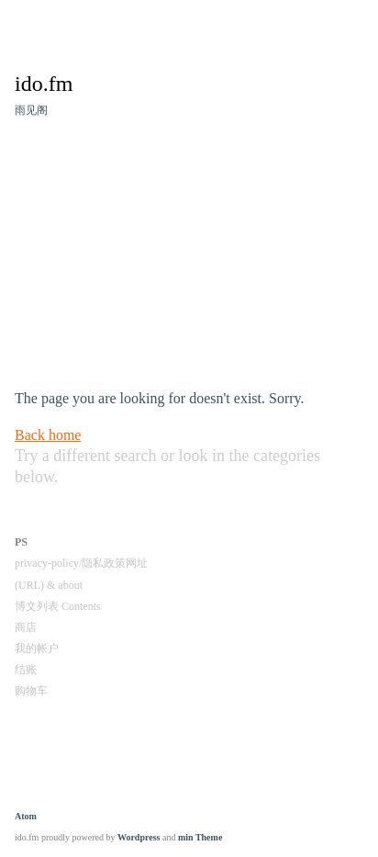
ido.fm (43, 84)
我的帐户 (37, 648)
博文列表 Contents (58, 606)
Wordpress (139, 837)
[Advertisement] (189, 259)
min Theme (200, 837)
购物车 (31, 690)
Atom (26, 816)
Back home (48, 435)
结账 (26, 669)
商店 (26, 627)
